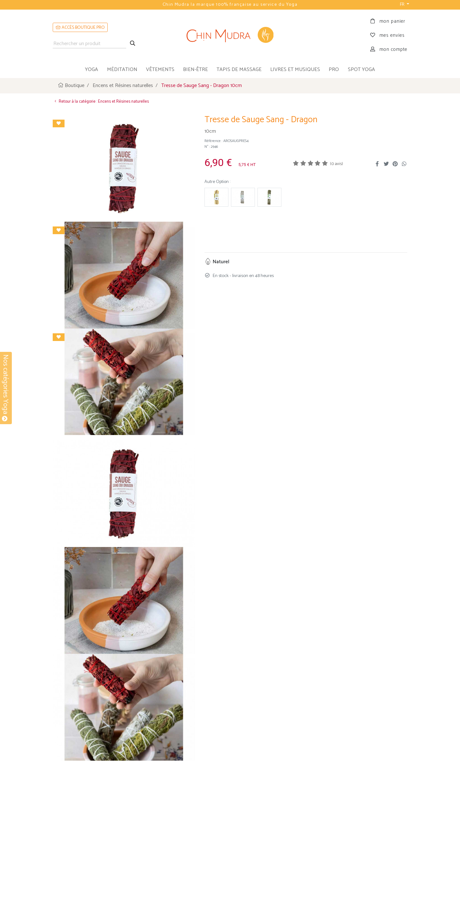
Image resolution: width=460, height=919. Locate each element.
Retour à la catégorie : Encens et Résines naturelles (101, 101)
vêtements (160, 69)
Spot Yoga (361, 69)
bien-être (195, 69)
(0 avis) (336, 164)
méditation (122, 69)
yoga (91, 69)
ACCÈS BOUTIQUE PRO (80, 27)
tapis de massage (239, 69)
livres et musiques (295, 69)
